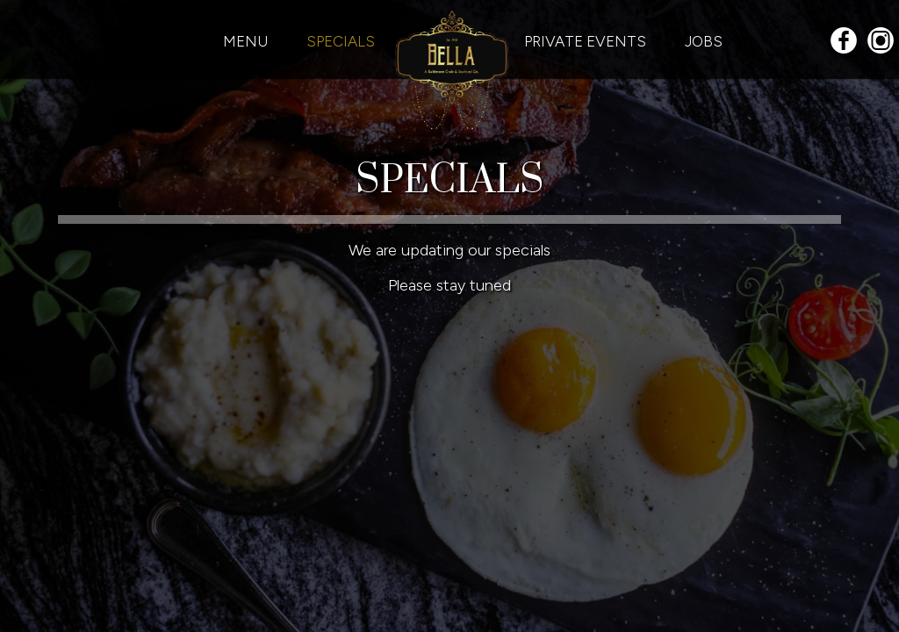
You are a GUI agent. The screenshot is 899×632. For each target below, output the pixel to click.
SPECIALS (340, 41)
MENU (247, 41)
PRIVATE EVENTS (587, 41)
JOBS (704, 41)
